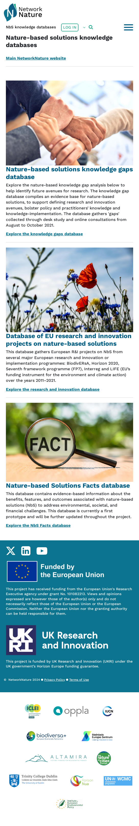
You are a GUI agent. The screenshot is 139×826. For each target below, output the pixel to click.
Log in (69, 27)
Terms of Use (79, 680)
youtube (42, 550)
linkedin (26, 550)
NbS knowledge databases (31, 27)
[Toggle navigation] (128, 27)
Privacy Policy (54, 680)
